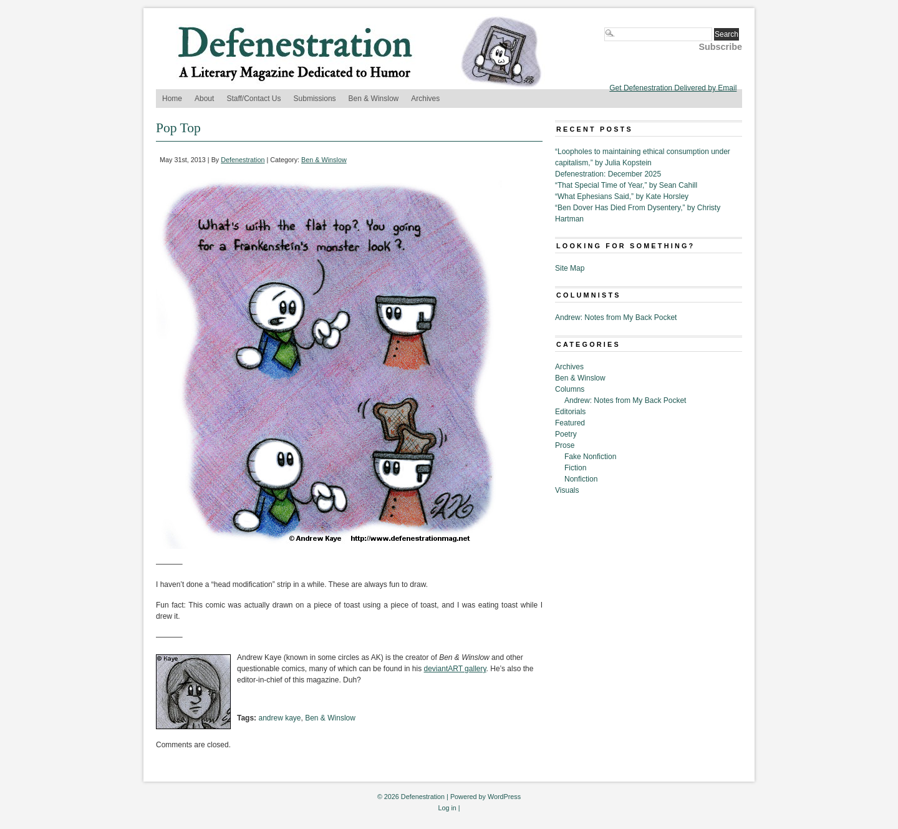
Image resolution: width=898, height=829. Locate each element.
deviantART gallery (455, 668)
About (204, 98)
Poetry (566, 434)
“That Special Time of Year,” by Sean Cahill (626, 185)
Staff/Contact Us (253, 98)
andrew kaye (279, 718)
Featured (570, 423)
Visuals (567, 490)
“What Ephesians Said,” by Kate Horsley (621, 196)
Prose (564, 445)
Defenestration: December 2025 (608, 174)
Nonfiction (580, 479)
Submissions (315, 98)
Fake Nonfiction (590, 456)
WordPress (504, 796)
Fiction (575, 467)
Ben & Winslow (374, 98)
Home (172, 98)
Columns (569, 389)
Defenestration (242, 159)
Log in (447, 808)
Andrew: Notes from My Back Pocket (616, 317)
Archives (425, 98)
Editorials (570, 411)
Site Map (569, 268)
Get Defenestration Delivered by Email (672, 88)
